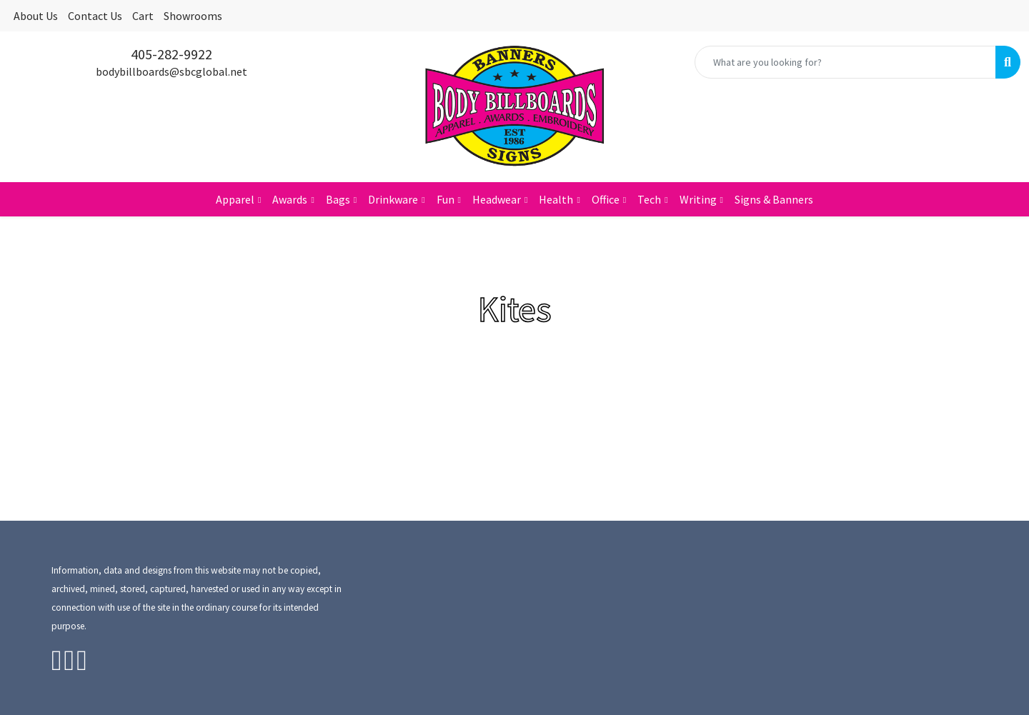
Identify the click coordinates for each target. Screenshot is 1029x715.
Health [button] (556, 199)
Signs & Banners (774, 199)
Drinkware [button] (393, 199)
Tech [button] (649, 199)
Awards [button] (289, 199)
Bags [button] (338, 199)
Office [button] (606, 199)
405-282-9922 (171, 54)
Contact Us (95, 16)
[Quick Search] (845, 62)
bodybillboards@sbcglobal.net (171, 71)
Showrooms (193, 16)
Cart (143, 16)
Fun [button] (445, 199)
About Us (36, 16)
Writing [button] (698, 199)
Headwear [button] (496, 199)
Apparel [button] (235, 199)
